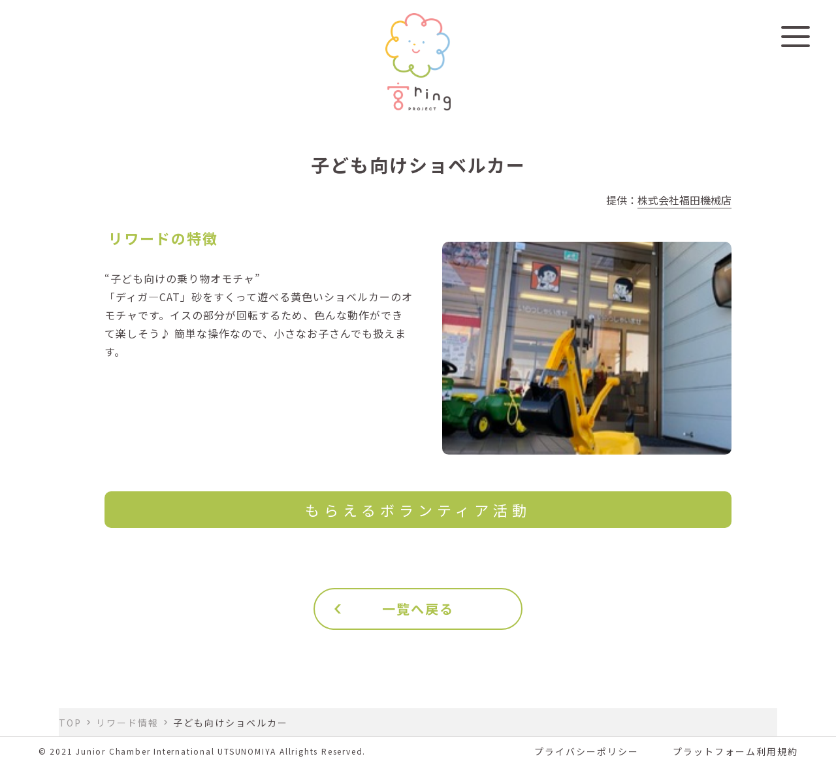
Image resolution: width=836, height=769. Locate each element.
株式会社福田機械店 (684, 200)
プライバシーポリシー (586, 751)
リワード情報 (127, 722)
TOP (70, 722)
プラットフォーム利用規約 (735, 751)
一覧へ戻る (418, 608)
